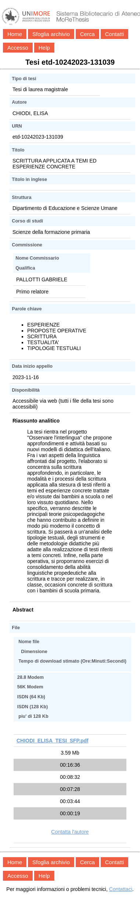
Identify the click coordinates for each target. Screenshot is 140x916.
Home (14, 34)
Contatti (114, 34)
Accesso (17, 47)
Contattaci (120, 889)
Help (44, 47)
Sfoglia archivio (51, 34)
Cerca (87, 34)
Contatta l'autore (70, 832)
